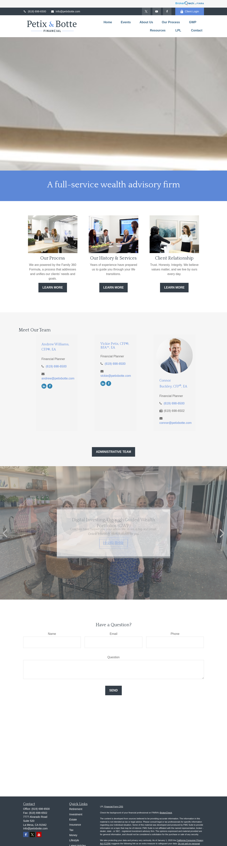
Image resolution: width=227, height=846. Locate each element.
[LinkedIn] (43, 386)
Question (113, 657)
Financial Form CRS (113, 806)
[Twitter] (146, 11)
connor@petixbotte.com (175, 422)
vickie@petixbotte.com (115, 375)
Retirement (75, 809)
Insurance (75, 824)
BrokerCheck (166, 813)
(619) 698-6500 (34, 11)
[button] (107, 22)
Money (73, 835)
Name (52, 633)
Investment (75, 814)
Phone (175, 633)
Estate (73, 819)
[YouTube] (156, 11)
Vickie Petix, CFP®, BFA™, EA (114, 346)
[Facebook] (167, 11)
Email (113, 633)
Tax (71, 830)
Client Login (189, 11)
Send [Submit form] (113, 690)
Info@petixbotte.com (65, 11)
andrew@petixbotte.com (57, 378)
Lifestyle (74, 840)
